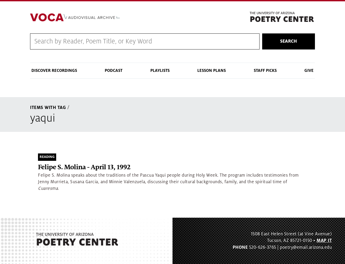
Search (288, 41)
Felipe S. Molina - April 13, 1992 (84, 167)
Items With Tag (48, 107)
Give (309, 70)
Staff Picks (265, 70)
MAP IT (324, 240)
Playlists (160, 70)
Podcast (113, 70)
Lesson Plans (211, 70)
